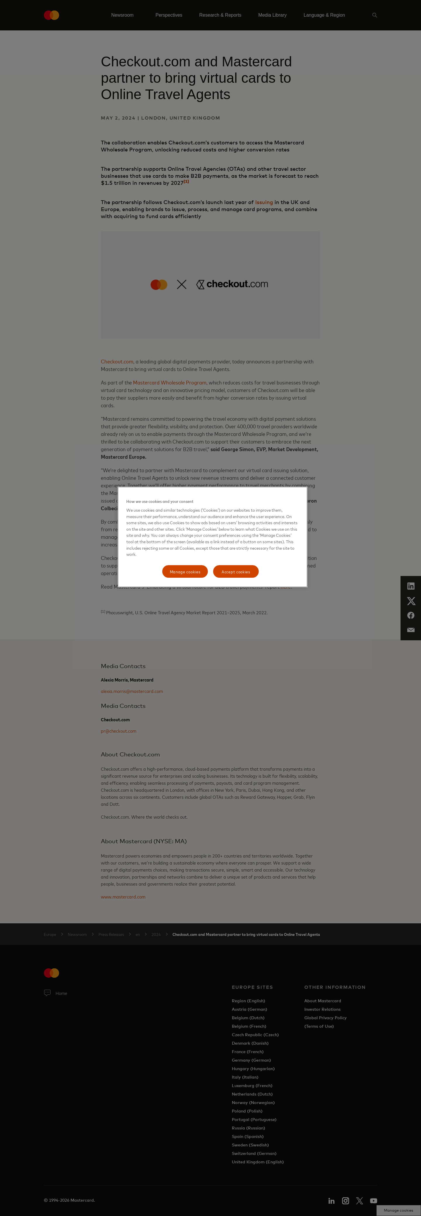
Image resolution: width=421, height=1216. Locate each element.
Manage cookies (185, 571)
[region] (213, 537)
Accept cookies (236, 571)
